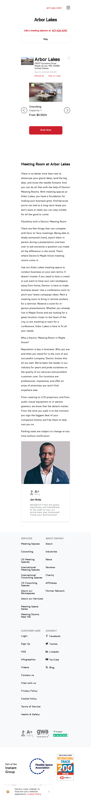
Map (45, 39)
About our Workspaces (28, 592)
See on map (54, 76)
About (49, 544)
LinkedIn (52, 651)
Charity (50, 575)
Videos (25, 667)
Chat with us (28, 683)
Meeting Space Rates (29, 607)
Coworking (27, 551)
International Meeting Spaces (30, 568)
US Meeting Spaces (28, 560)
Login (24, 636)
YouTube (52, 659)
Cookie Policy (29, 698)
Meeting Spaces (30, 544)
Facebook (53, 636)
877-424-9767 (54, 8)
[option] (45, 110)
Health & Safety (30, 714)
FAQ (23, 651)
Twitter (52, 644)
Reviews (50, 567)
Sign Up (25, 644)
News (49, 559)
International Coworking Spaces (31, 576)
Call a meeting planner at (45, 30)
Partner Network (55, 591)
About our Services (32, 598)
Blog (50, 667)
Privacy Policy (29, 691)
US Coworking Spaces (29, 584)
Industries (51, 551)
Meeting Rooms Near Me (30, 615)
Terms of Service (31, 706)
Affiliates (51, 583)
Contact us (27, 675)
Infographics (28, 659)
